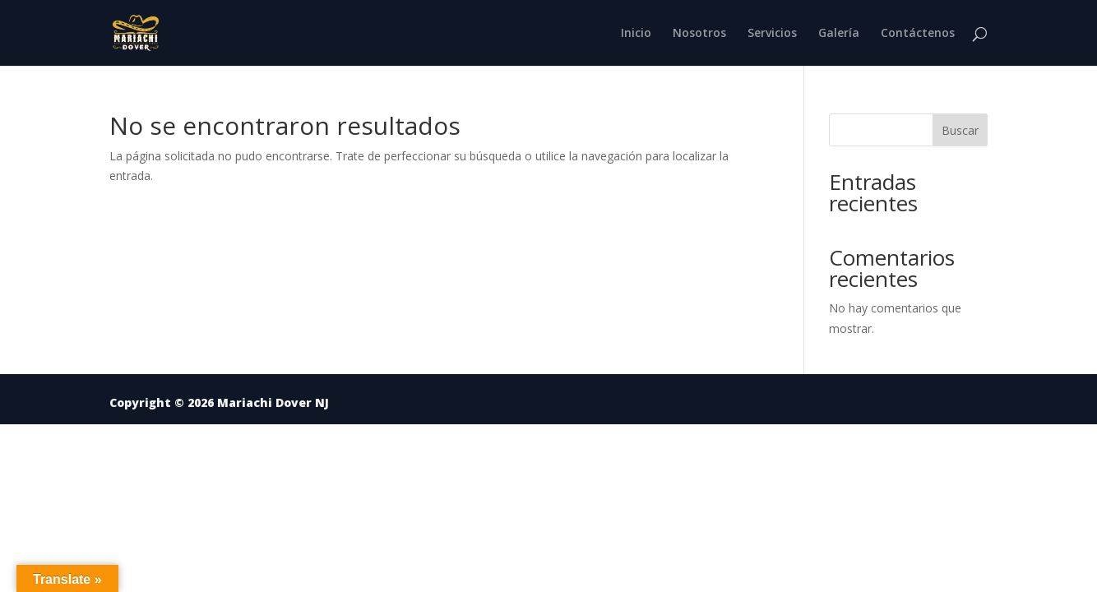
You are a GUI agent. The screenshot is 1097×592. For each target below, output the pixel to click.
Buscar (960, 130)
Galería (838, 33)
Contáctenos (918, 33)
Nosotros (699, 33)
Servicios (772, 33)
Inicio (636, 33)
